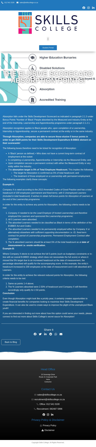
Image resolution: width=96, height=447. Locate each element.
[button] (48, 39)
